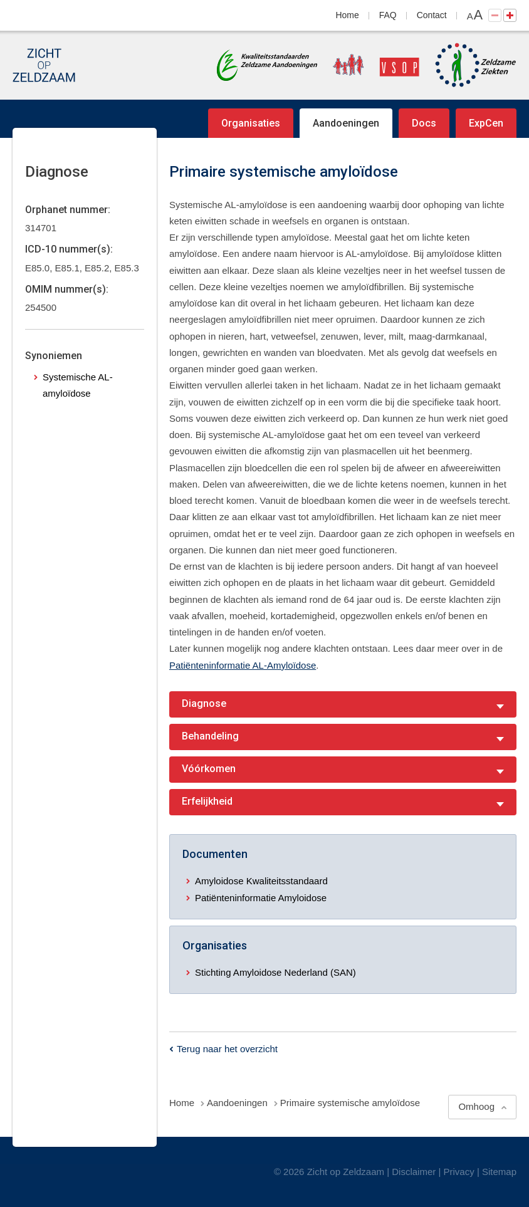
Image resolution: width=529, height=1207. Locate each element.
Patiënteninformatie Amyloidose (261, 897)
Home (347, 15)
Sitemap (499, 1171)
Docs (424, 123)
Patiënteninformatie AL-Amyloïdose (242, 665)
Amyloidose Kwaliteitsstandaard (261, 880)
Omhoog (476, 1106)
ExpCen (486, 123)
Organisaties (250, 123)
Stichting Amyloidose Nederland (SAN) (275, 972)
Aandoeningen (346, 123)
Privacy (459, 1171)
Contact (432, 15)
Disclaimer (414, 1171)
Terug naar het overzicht (227, 1048)
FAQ (388, 15)
